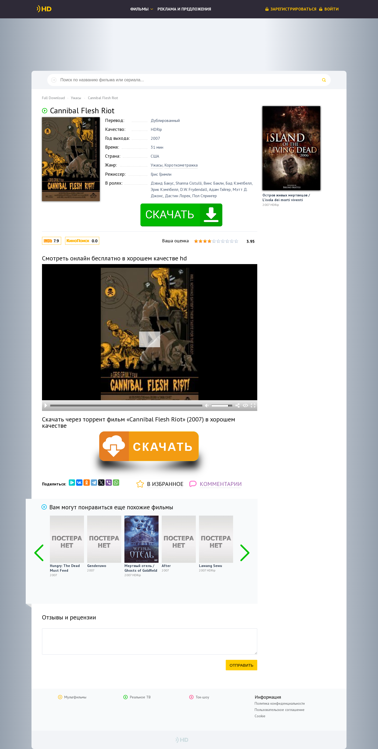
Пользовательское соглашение (279, 709)
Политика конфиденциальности (280, 703)
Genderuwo (96, 565)
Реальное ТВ (140, 697)
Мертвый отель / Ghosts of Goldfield (140, 568)
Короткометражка (181, 165)
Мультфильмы (75, 697)
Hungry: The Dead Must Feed (65, 568)
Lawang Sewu (210, 565)
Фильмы (139, 9)
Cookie (260, 716)
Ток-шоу (202, 697)
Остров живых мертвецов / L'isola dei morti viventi (286, 197)
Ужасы (156, 165)
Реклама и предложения (184, 9)
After (166, 565)
